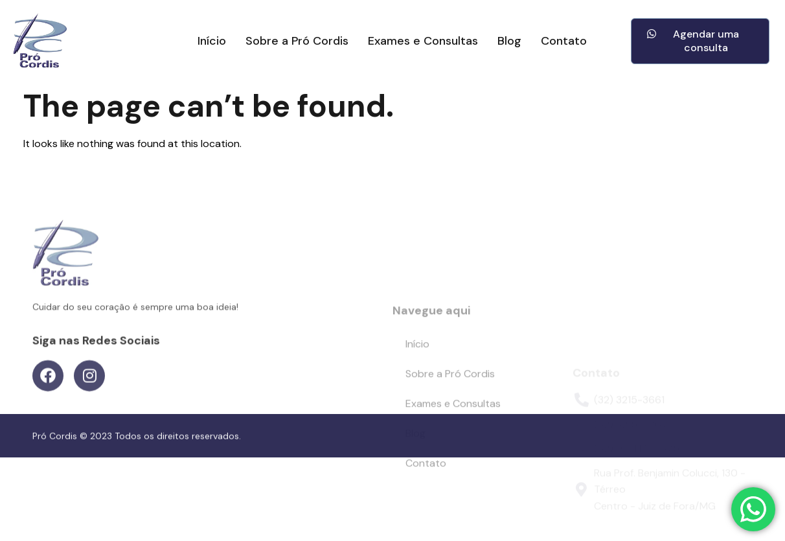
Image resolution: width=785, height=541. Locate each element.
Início (212, 41)
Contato (564, 41)
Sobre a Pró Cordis (296, 41)
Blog (509, 41)
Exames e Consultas (423, 41)
